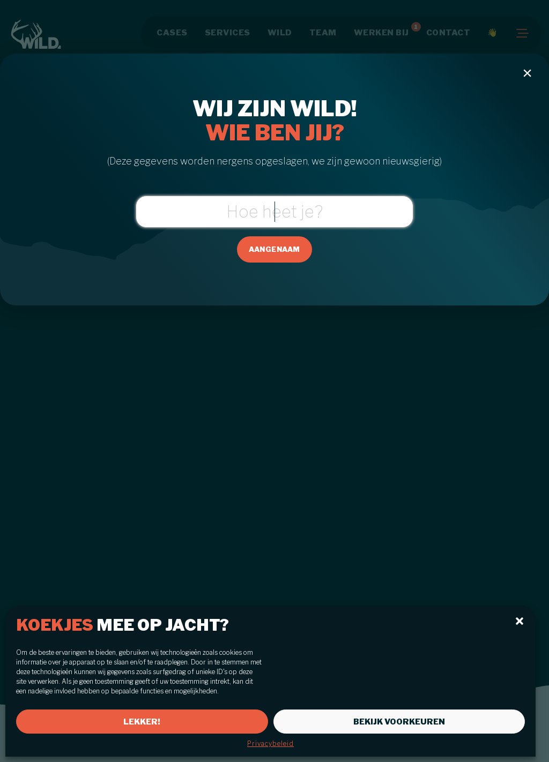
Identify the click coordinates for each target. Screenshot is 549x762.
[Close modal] (527, 72)
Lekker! (141, 722)
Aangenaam (274, 249)
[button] (519, 621)
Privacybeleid (270, 743)
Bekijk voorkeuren (399, 722)
